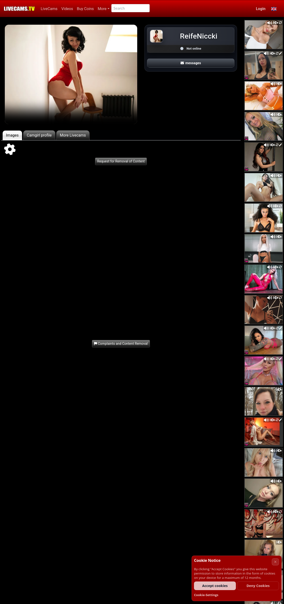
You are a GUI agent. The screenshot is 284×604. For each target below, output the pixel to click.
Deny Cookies (258, 585)
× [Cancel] (275, 561)
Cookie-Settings (206, 595)
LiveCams (49, 8)
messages (191, 63)
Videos (67, 8)
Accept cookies (215, 585)
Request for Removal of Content (121, 161)
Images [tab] (12, 135)
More (102, 8)
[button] (273, 9)
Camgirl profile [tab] (39, 135)
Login (261, 8)
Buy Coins (85, 8)
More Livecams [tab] (73, 135)
